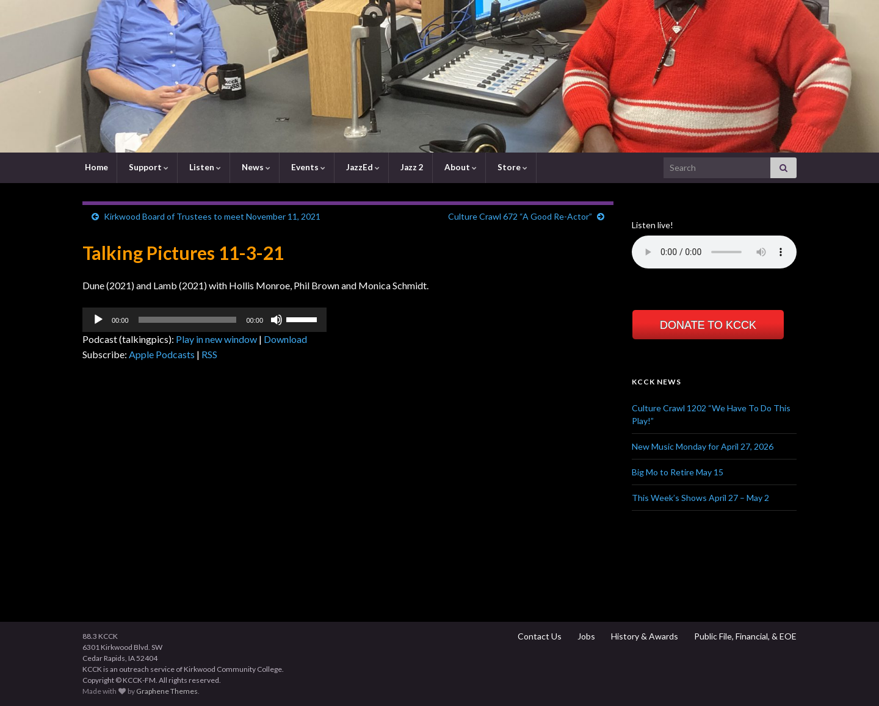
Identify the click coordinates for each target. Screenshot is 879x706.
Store (511, 167)
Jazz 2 (411, 167)
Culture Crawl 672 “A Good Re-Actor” (520, 216)
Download (285, 339)
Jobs (585, 636)
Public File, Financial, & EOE (744, 636)
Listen (204, 167)
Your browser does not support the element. (714, 252)
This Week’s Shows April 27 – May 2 (700, 497)
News (255, 167)
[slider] (188, 320)
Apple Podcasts (162, 354)
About (460, 167)
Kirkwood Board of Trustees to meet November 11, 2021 (212, 216)
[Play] (98, 320)
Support (147, 167)
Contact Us (539, 636)
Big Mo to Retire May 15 (677, 472)
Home (95, 167)
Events (307, 167)
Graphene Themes (167, 691)
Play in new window (216, 339)
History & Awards (643, 636)
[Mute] (276, 320)
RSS (209, 354)
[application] (204, 320)
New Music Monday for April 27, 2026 (702, 446)
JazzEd (362, 167)
